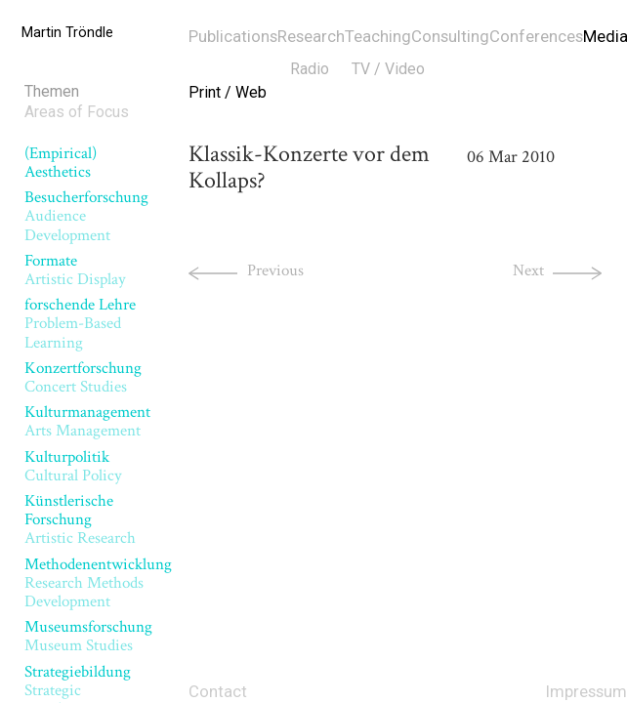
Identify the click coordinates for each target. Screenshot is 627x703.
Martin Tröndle (67, 32)
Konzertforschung (83, 377)
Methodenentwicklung (98, 583)
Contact (217, 691)
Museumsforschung (88, 636)
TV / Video (388, 69)
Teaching (378, 36)
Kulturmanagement (87, 421)
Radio (309, 69)
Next (528, 270)
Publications (232, 36)
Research (311, 36)
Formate (75, 270)
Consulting (450, 36)
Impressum (586, 691)
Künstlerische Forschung (80, 520)
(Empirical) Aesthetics (60, 163)
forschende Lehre (80, 323)
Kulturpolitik (73, 466)
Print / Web (227, 92)
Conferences (536, 36)
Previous (275, 270)
